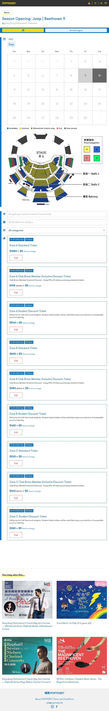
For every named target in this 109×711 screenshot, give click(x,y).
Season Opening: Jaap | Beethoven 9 (33, 18)
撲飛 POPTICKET (54, 693)
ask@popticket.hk (54, 702)
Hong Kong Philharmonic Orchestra (21, 23)
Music (7, 12)
